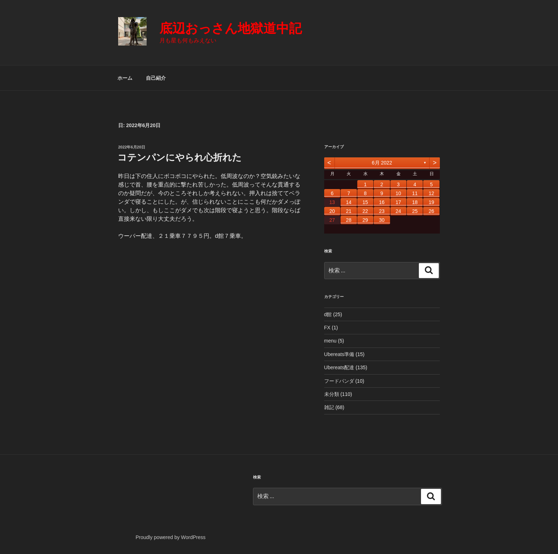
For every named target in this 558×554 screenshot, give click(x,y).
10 (398, 193)
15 (365, 202)
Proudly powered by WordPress (171, 537)
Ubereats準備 (339, 354)
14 (349, 202)
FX (327, 327)
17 (398, 202)
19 (431, 202)
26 (431, 211)
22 (365, 211)
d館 (328, 314)
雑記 (329, 407)
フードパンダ (339, 381)
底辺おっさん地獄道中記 (230, 28)
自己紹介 (156, 78)
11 (415, 193)
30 (382, 220)
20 (332, 211)
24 (398, 211)
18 (415, 202)
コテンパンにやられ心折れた (179, 157)
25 (415, 211)
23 (382, 211)
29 (365, 220)
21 (349, 211)
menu (330, 341)
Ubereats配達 (339, 367)
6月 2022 (382, 163)
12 (431, 193)
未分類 (331, 394)
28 (349, 220)
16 (382, 202)
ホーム (124, 78)
